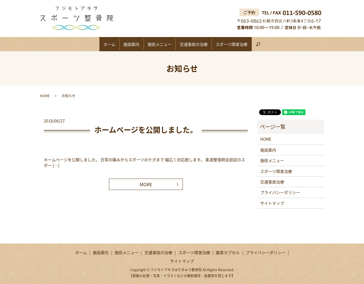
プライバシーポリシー (280, 192)
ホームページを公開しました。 (145, 129)
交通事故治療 (272, 182)
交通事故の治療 (198, 44)
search (273, 46)
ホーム (100, 44)
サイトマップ (272, 203)
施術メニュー (159, 44)
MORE (146, 184)
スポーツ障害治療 (241, 44)
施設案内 (127, 44)
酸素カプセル (228, 252)
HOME (45, 95)
